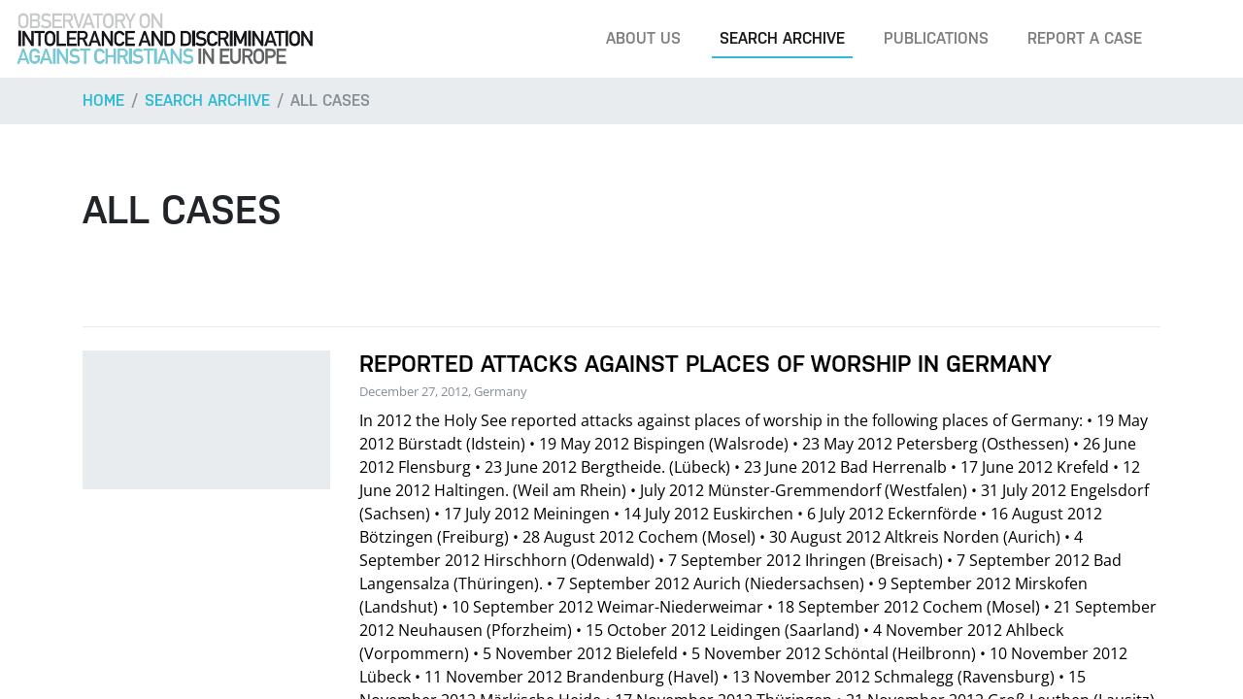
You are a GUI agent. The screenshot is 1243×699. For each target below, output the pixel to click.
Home (103, 100)
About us (643, 38)
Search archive (782, 38)
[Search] (1198, 39)
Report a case (1084, 38)
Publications (936, 38)
